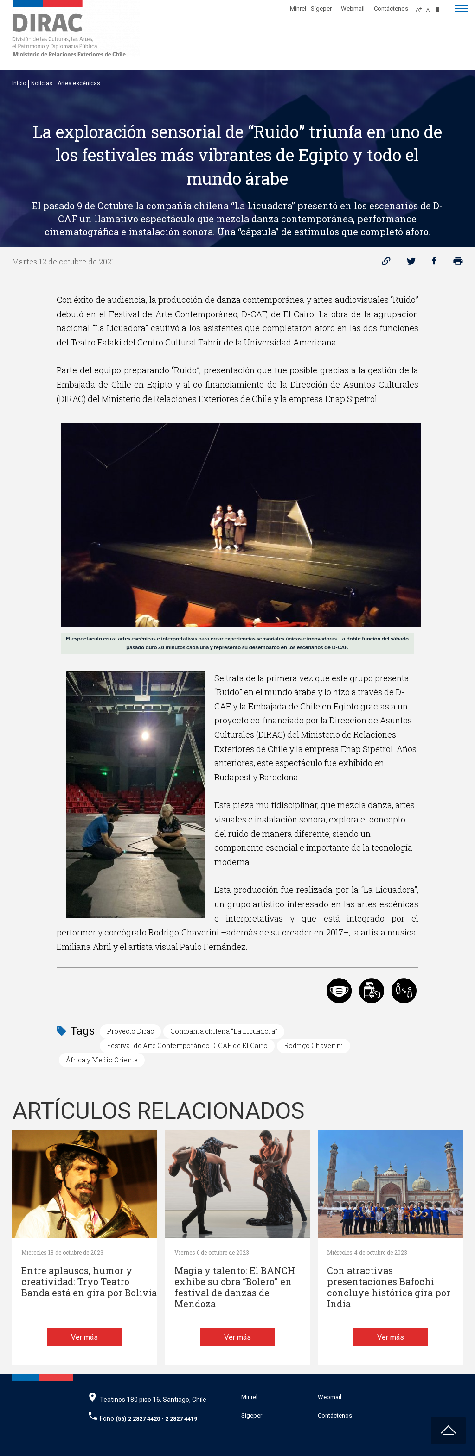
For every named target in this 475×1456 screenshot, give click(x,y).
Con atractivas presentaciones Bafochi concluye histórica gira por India (388, 1287)
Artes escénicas (79, 83)
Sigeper (321, 8)
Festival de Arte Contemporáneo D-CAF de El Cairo (187, 1045)
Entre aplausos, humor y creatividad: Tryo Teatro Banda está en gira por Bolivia (89, 1282)
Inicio (19, 83)
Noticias (41, 83)
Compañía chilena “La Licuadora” (223, 1031)
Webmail (353, 8)
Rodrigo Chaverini (313, 1045)
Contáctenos (391, 8)
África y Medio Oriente (102, 1059)
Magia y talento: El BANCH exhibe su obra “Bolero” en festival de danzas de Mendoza (234, 1287)
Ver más (84, 1337)
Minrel (298, 8)
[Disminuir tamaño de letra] (431, 7)
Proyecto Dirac (130, 1031)
